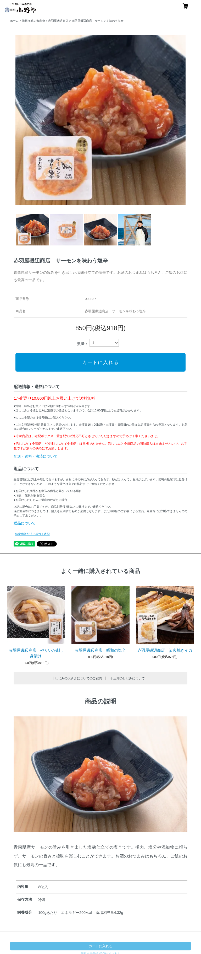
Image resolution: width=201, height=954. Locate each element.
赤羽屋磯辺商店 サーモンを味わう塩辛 (98, 20)
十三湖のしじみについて (127, 678)
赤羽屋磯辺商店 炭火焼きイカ (164, 650)
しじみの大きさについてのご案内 (78, 678)
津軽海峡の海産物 (33, 20)
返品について (25, 523)
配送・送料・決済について (36, 456)
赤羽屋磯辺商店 (58, 20)
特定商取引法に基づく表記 (32, 533)
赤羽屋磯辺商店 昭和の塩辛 (100, 650)
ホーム (14, 20)
